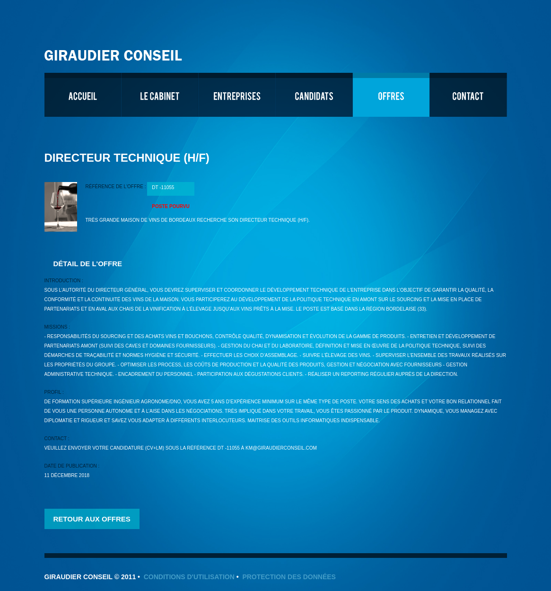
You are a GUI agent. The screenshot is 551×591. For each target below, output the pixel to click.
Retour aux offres (92, 519)
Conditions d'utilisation (189, 577)
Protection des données (289, 577)
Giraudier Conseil (114, 52)
